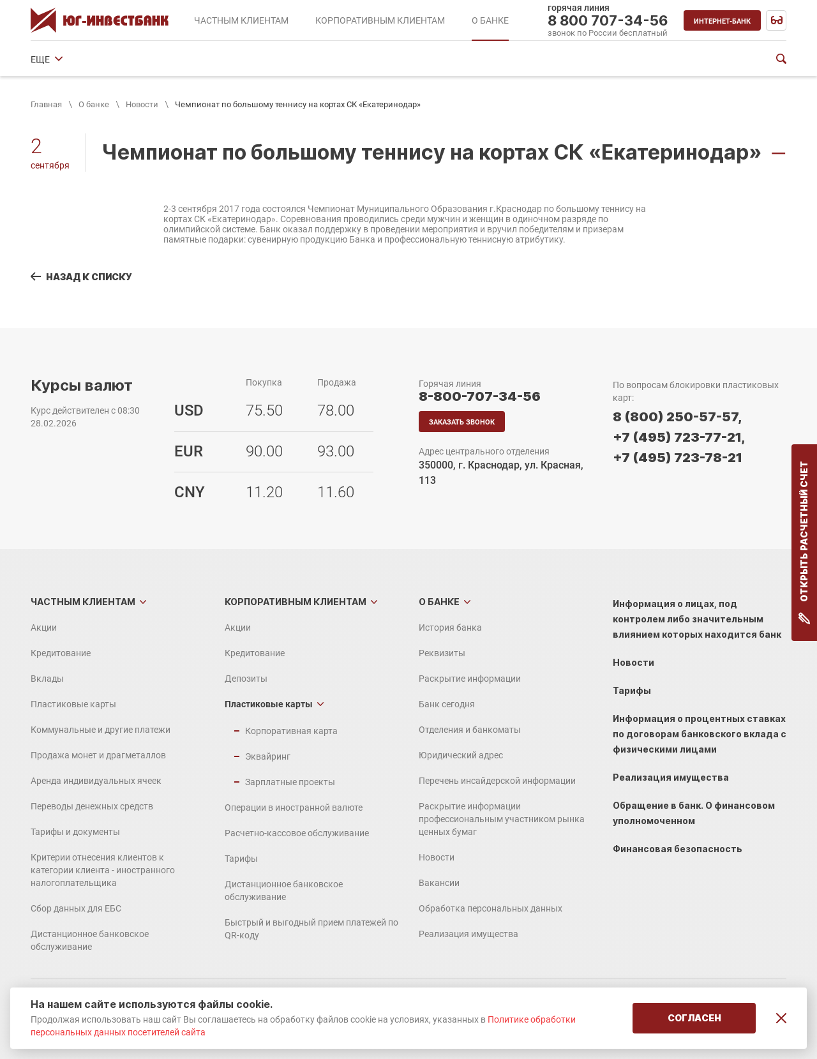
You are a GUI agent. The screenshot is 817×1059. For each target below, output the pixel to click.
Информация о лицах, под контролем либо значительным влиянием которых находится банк (697, 619)
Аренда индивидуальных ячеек (96, 781)
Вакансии (439, 883)
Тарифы (241, 858)
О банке (94, 104)
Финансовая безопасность (677, 848)
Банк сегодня (324, 59)
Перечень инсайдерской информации (497, 781)
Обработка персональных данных (490, 908)
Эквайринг (267, 756)
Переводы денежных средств (92, 806)
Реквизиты (135, 59)
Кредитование (61, 653)
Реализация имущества (468, 934)
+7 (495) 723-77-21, (679, 437)
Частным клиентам (83, 601)
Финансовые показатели (644, 59)
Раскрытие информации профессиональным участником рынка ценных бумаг (502, 819)
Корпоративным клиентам (295, 601)
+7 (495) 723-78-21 (677, 457)
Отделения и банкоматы (421, 59)
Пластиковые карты (73, 704)
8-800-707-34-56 (480, 396)
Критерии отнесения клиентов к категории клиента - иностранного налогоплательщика (103, 870)
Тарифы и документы (75, 832)
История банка (62, 59)
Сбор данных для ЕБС (76, 908)
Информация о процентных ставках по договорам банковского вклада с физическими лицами (699, 734)
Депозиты (246, 678)
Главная (46, 104)
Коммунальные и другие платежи (100, 730)
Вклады (47, 678)
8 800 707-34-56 (608, 20)
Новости (142, 104)
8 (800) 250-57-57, (677, 416)
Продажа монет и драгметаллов (98, 755)
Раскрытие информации (227, 59)
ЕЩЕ (723, 59)
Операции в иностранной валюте (294, 807)
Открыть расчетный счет (804, 542)
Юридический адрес (532, 59)
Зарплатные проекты (290, 782)
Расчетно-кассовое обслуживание (297, 833)
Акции (44, 627)
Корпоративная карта (291, 731)
